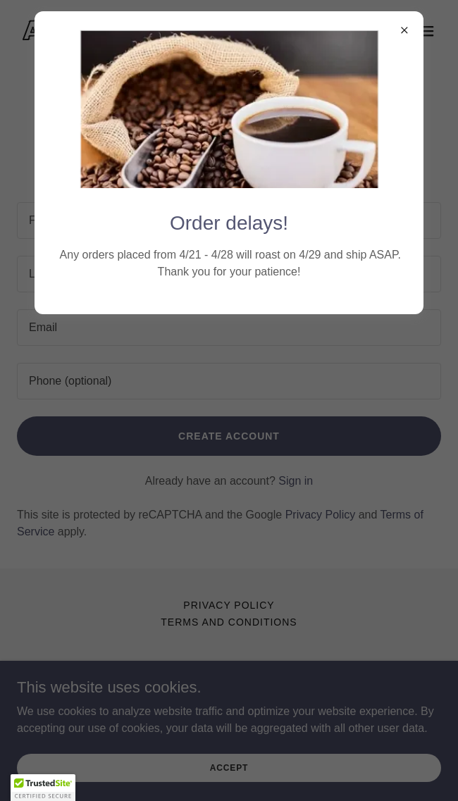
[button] (43, 787)
